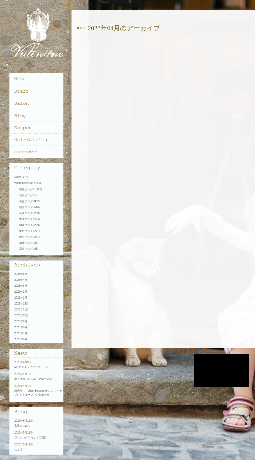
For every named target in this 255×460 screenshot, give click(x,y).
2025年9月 (20, 321)
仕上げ (18, 449)
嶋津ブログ (26, 189)
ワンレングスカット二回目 (30, 437)
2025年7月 (20, 333)
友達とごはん (22, 425)
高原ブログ (26, 248)
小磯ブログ (26, 213)
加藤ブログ (26, 242)
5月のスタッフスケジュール (31, 367)
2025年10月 (21, 315)
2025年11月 (21, 309)
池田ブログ (26, 236)
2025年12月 (21, 303)
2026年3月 (20, 285)
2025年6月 (20, 339)
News (17, 176)
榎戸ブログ (26, 230)
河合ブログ (26, 201)
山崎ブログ (26, 225)
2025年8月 (20, 327)
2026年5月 (20, 273)
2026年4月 (20, 279)
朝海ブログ (26, 207)
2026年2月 (20, 291)
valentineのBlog (23, 182)
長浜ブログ (26, 195)
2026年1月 (20, 297)
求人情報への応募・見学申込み (33, 378)
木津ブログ (26, 219)
